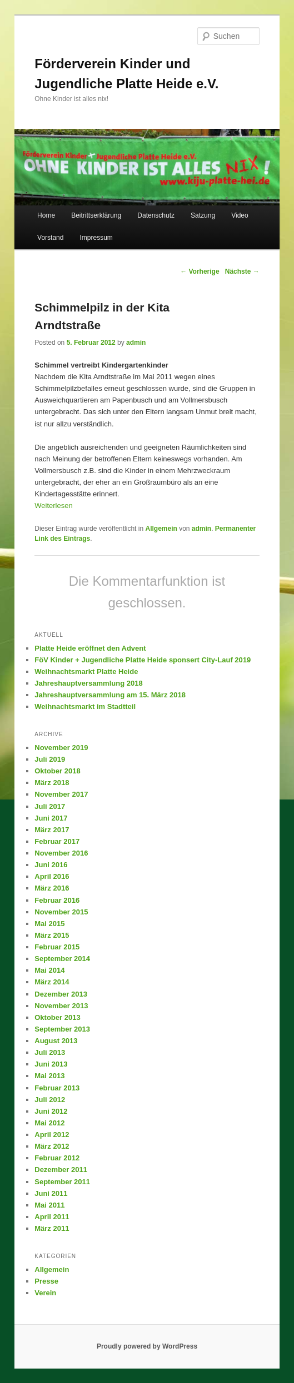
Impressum (96, 238)
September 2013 (62, 1029)
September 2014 (62, 958)
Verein (45, 1293)
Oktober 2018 (57, 771)
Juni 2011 (50, 1193)
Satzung (203, 215)
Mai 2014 (49, 970)
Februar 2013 (56, 1088)
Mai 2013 (49, 1076)
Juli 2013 (49, 1052)
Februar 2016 (56, 900)
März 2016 (51, 888)
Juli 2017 (49, 806)
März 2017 (51, 830)
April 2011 (51, 1217)
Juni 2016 (50, 865)
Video (239, 215)
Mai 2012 (49, 1123)
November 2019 (61, 747)
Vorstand (50, 238)
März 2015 (51, 935)
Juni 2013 (50, 1064)
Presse (46, 1281)
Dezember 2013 (60, 994)
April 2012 (51, 1134)
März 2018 (51, 782)
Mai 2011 (49, 1205)
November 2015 (61, 912)
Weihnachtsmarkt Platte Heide (86, 671)
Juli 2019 (49, 759)
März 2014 (51, 982)
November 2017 (61, 794)
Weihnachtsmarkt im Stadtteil (85, 706)
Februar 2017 (56, 841)
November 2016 (61, 853)
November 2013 (61, 1006)
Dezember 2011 (60, 1169)
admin (136, 342)
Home (46, 215)
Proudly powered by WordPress (147, 1346)
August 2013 (55, 1041)
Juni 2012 (50, 1111)
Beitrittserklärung (96, 215)
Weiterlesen (53, 505)
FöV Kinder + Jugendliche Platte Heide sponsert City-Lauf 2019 (142, 660)
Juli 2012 (49, 1099)
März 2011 (51, 1228)
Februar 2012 (56, 1158)
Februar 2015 (56, 947)
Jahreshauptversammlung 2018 (88, 683)
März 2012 (51, 1146)
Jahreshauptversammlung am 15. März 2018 (110, 695)
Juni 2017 (50, 818)
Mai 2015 (49, 923)
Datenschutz (156, 215)
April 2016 (51, 876)
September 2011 (62, 1182)
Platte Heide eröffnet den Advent (90, 648)
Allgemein (161, 528)
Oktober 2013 (57, 1017)
